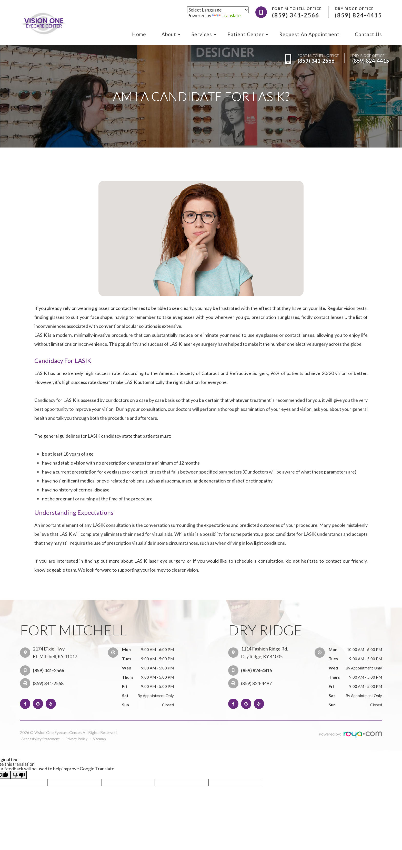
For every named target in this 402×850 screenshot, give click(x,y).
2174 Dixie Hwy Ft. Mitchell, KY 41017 (55, 652)
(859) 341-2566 (48, 670)
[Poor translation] (19, 775)
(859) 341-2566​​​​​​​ (316, 61)
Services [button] (202, 34)
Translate (226, 15)
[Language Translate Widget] (218, 9)
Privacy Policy (77, 738)
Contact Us (368, 34)
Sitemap (100, 738)
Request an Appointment (309, 34)
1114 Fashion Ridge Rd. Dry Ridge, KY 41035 (264, 652)
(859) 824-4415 (370, 61)
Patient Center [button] (245, 34)
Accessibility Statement (41, 738)
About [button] (169, 34)
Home (139, 34)
